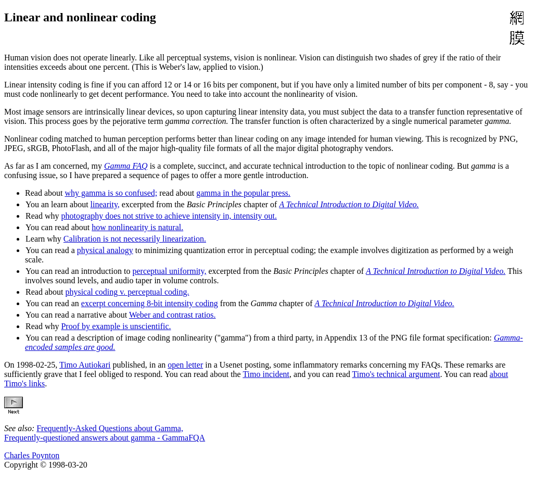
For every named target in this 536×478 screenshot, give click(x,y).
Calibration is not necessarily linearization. (134, 238)
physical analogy (105, 250)
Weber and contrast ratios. (172, 314)
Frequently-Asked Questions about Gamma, (109, 428)
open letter (185, 364)
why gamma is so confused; (111, 192)
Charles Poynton (31, 455)
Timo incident (266, 374)
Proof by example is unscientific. (116, 326)
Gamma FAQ (126, 165)
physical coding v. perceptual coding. (127, 291)
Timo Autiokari (85, 364)
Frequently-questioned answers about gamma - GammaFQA (104, 437)
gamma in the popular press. (243, 192)
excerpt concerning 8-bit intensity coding (149, 303)
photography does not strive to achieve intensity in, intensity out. (169, 215)
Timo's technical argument (396, 374)
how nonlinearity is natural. (137, 227)
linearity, (105, 204)
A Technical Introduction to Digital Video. (348, 204)
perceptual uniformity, (169, 271)
